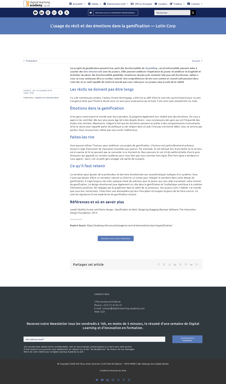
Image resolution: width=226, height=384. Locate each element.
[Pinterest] (185, 264)
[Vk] (191, 264)
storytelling (151, 68)
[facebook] (60, 12)
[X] (164, 264)
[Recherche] (193, 12)
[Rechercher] (172, 12)
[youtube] (35, 12)
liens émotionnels (92, 71)
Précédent (31, 60)
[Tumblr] (180, 264)
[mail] (54, 12)
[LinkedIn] (175, 264)
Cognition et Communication (47, 97)
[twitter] (66, 12)
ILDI (103, 311)
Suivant (196, 60)
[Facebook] (158, 264)
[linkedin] (41, 12)
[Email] (196, 264)
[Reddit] (169, 264)
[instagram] (48, 12)
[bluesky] (97, 380)
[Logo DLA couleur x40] (37, 2)
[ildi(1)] (75, 297)
